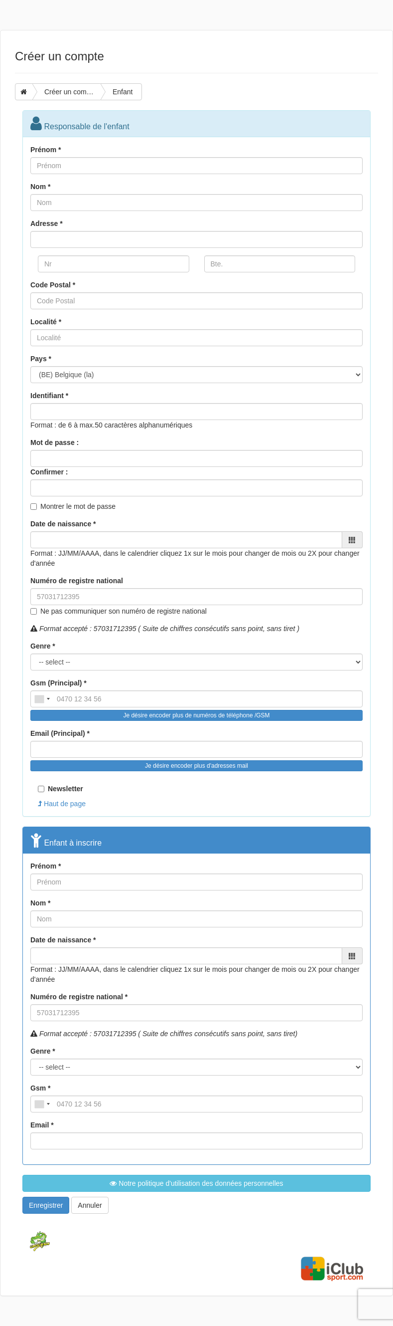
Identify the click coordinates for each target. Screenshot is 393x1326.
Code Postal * (52, 285)
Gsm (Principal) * (58, 683)
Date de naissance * (63, 524)
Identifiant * (49, 396)
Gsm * (40, 1088)
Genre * (42, 646)
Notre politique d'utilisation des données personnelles (196, 1183)
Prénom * (45, 150)
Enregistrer (46, 1205)
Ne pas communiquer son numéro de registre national (123, 611)
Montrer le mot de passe (78, 506)
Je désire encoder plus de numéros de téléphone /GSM (196, 715)
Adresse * (46, 223)
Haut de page (62, 804)
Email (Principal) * (60, 733)
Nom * (40, 187)
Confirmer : (49, 472)
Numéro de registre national (76, 581)
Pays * (40, 359)
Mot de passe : (54, 442)
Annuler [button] (90, 1205)
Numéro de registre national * (79, 997)
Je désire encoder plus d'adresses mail (196, 765)
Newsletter (60, 789)
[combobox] (42, 699)
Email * (42, 1125)
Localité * (45, 322)
